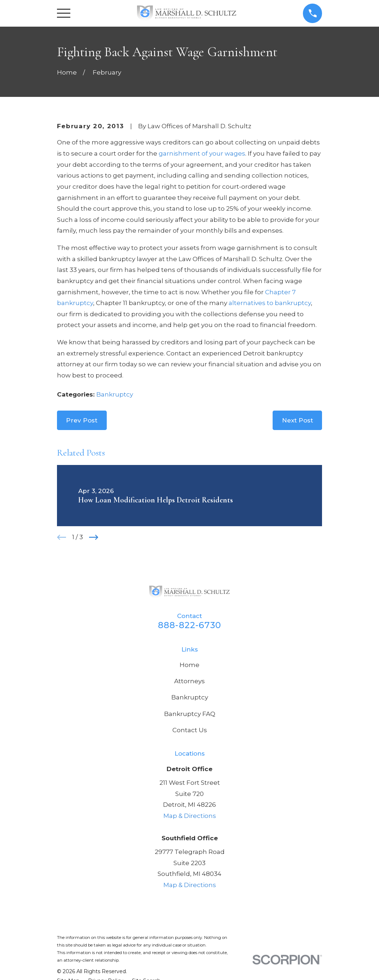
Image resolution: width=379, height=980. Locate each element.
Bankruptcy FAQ (189, 713)
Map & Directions (189, 815)
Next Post (297, 420)
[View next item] (93, 537)
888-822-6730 (189, 625)
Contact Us (189, 730)
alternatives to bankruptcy (270, 302)
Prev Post (81, 420)
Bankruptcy (114, 394)
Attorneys (189, 681)
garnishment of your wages (202, 153)
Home (189, 664)
